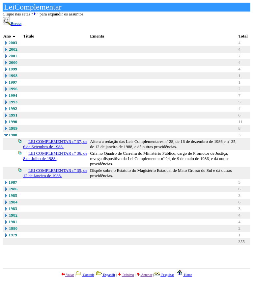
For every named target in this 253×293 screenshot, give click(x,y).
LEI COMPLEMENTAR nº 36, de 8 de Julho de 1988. (55, 156)
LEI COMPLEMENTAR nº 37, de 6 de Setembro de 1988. (55, 144)
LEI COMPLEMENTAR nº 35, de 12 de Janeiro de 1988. (55, 173)
